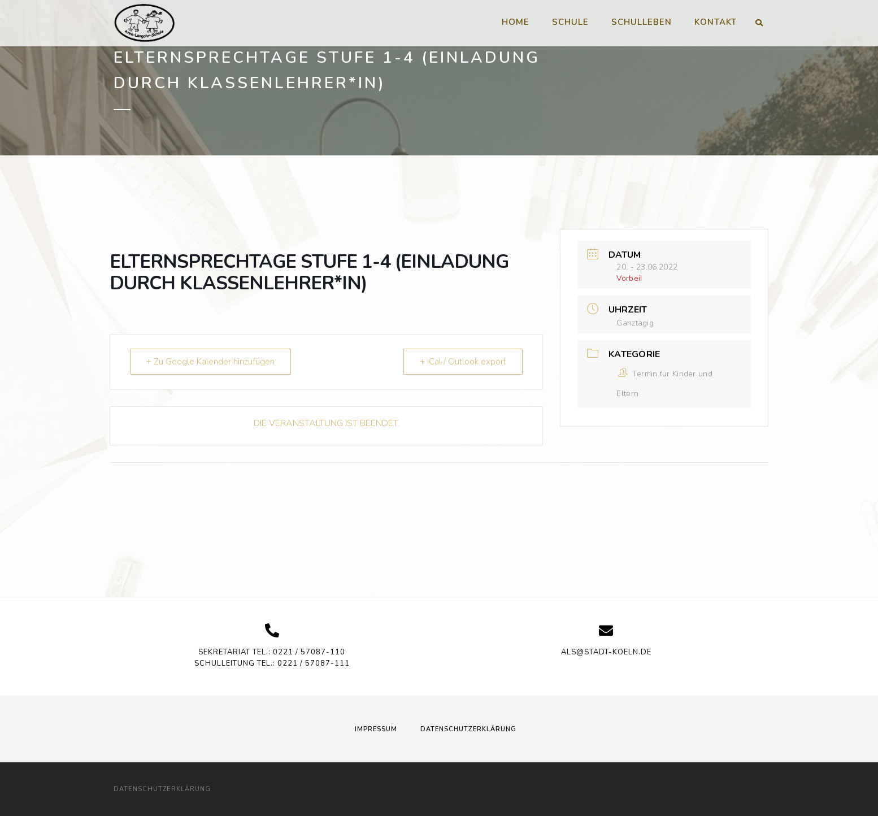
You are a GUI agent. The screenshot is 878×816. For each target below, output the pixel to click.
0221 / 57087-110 (309, 652)
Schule (570, 22)
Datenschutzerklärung (468, 729)
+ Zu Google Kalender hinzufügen (210, 361)
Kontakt (715, 22)
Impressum (376, 729)
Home (515, 22)
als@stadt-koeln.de (606, 652)
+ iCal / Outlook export (463, 361)
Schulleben (641, 22)
